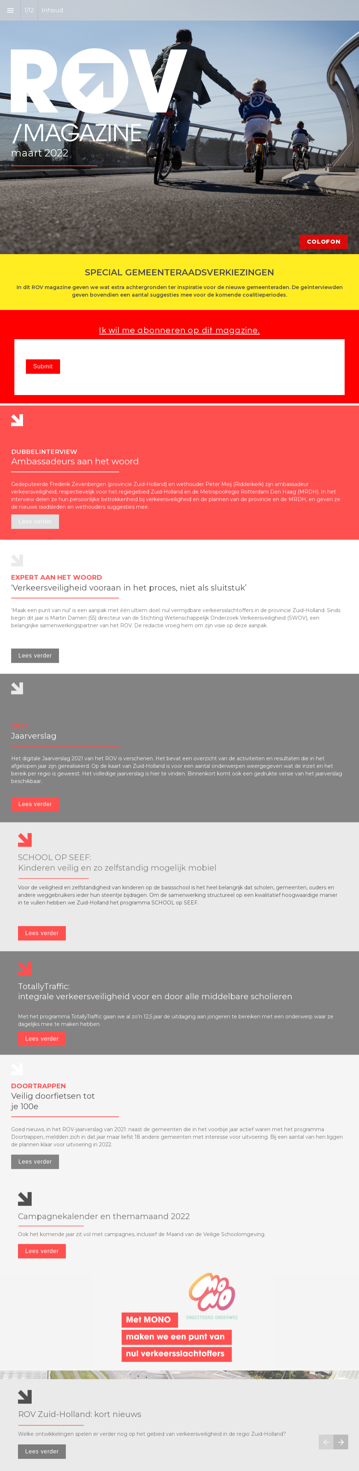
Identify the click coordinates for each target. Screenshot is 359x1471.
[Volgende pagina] (340, 1442)
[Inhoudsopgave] (10, 10)
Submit (43, 366)
